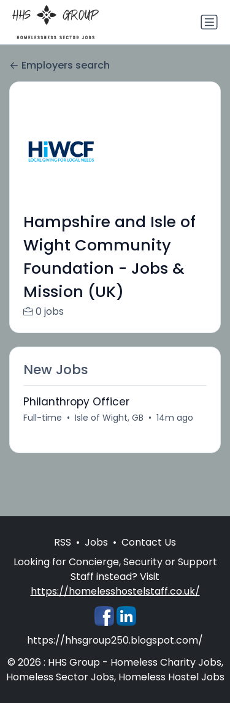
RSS (62, 542)
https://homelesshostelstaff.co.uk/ (115, 591)
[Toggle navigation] (209, 22)
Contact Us (148, 542)
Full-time (42, 418)
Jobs (96, 542)
